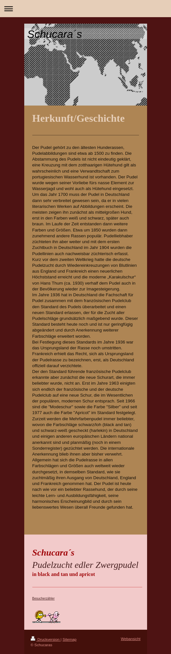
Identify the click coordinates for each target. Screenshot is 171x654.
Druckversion (46, 639)
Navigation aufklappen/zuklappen (85, 9)
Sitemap (70, 639)
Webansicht (131, 639)
